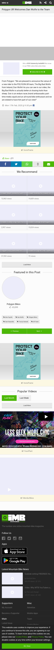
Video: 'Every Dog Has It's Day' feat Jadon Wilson (14, 222)
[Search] (51, 2)
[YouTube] (20, 539)
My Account (7, 607)
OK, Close (27, 646)
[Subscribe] (40, 2)
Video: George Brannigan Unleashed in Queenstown (41, 222)
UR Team (35, 321)
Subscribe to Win (37, 72)
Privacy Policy (38, 637)
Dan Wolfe (19, 317)
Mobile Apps (32, 613)
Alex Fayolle (7, 317)
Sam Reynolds (8, 321)
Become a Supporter (10, 613)
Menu (5, 3)
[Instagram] (15, 539)
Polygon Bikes (13, 304)
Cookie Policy (21, 637)
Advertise (31, 607)
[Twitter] (9, 539)
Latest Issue (7, 623)
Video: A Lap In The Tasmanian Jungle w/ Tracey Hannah (41, 251)
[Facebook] (4, 539)
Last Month (9, 398)
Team (29, 619)
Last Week (24, 398)
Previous (14, 331)
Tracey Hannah (22, 321)
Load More (27, 265)
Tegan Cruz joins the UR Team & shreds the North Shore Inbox (14, 251)
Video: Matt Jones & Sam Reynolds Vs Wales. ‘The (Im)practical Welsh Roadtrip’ (14, 193)
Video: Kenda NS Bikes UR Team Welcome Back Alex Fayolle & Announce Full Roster (41, 193)
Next (39, 331)
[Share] (45, 2)
